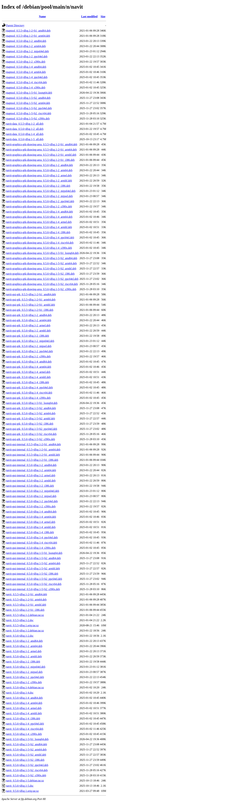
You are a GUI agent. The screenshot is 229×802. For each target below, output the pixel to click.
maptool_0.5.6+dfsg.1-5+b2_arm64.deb (28, 103)
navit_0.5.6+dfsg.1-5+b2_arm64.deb (26, 749)
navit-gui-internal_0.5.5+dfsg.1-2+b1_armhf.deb (33, 454)
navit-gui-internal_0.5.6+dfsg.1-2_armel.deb (30, 475)
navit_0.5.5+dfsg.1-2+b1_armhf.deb (26, 604)
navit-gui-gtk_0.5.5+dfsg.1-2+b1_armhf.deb (30, 304)
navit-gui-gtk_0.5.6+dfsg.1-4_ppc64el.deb (29, 387)
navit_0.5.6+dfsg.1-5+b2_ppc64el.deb (27, 765)
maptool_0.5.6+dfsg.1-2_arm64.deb (26, 46)
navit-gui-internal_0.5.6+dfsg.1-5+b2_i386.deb (32, 573)
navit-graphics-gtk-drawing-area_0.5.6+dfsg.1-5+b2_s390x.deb (41, 289)
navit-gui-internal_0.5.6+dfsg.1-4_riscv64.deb (31, 542)
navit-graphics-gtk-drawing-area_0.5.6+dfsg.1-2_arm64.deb (39, 170)
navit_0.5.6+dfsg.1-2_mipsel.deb (24, 671)
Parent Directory (15, 25)
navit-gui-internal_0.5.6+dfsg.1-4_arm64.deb (31, 516)
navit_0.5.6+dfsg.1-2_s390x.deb (24, 682)
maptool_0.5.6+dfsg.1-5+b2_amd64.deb (28, 97)
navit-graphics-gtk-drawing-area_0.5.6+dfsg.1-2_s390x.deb (39, 206)
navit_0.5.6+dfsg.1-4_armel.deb (23, 708)
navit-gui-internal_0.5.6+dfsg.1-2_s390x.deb (31, 506)
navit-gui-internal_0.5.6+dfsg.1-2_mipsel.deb (31, 496)
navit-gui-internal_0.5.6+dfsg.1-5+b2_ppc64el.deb (34, 578)
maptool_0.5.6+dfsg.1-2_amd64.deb (26, 40)
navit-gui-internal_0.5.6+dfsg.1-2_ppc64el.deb (32, 501)
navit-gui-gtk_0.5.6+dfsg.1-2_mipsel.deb (28, 346)
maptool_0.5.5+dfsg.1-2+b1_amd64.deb (28, 30)
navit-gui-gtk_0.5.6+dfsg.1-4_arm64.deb (28, 366)
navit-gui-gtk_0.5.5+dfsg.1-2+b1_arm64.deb (30, 299)
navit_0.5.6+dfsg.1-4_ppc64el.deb (25, 723)
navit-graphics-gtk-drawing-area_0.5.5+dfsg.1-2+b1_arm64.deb (41, 149)
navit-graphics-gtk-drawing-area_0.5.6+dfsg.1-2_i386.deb (38, 185)
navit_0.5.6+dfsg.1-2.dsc (19, 635)
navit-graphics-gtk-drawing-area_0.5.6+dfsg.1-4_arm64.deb (39, 216)
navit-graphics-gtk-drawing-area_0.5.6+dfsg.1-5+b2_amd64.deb (41, 258)
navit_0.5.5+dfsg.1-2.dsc (19, 620)
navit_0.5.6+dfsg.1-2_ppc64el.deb (25, 677)
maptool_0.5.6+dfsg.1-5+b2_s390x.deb (28, 118)
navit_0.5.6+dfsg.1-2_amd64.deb (24, 640)
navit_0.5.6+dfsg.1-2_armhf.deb (24, 656)
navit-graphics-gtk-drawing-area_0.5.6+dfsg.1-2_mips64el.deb (41, 190)
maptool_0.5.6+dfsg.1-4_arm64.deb (26, 72)
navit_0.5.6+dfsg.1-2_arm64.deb (24, 646)
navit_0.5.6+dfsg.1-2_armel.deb (23, 651)
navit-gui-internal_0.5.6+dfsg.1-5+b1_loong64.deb (34, 553)
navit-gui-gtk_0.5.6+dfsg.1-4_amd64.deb (29, 361)
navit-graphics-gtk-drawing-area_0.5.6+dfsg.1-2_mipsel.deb (39, 196)
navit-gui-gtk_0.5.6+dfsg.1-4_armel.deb (28, 371)
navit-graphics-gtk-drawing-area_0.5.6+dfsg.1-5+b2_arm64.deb (41, 263)
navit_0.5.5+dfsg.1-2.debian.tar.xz (25, 615)
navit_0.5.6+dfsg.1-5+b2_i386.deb (25, 759)
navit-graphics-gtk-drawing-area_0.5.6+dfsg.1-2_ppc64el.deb (40, 201)
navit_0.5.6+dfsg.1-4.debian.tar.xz (25, 687)
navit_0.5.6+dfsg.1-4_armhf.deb (24, 713)
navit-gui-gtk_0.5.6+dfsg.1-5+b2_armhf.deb (30, 418)
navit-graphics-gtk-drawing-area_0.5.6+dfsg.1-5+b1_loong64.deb (42, 253)
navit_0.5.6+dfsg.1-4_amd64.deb (24, 697)
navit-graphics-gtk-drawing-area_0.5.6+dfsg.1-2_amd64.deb (39, 165)
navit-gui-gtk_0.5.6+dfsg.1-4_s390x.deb (28, 397)
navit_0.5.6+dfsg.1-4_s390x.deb (24, 734)
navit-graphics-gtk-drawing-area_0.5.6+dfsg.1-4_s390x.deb (39, 247)
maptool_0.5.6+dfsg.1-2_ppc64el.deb (26, 56)
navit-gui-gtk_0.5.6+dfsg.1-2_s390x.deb (28, 356)
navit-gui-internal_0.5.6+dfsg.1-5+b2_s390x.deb (33, 589)
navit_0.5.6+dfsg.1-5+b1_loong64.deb (27, 739)
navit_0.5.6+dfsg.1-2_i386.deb (23, 661)
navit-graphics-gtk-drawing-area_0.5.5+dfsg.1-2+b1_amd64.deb (41, 144)
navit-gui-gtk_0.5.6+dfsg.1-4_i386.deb (27, 382)
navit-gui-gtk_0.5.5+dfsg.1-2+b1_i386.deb (29, 309)
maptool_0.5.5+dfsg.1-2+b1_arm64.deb (28, 35)
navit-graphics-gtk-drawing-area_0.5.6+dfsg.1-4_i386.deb (38, 232)
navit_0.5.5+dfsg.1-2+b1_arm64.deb (26, 599)
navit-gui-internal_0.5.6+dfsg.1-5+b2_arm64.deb (33, 563)
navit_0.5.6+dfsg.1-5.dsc (19, 785)
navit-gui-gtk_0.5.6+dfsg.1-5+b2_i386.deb (29, 423)
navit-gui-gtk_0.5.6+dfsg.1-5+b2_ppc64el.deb (31, 428)
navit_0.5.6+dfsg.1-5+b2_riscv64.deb (27, 770)
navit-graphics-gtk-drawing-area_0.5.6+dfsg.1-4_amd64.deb (39, 211)
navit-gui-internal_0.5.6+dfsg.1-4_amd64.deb (31, 511)
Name (42, 16)
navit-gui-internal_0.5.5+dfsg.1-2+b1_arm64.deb (33, 449)
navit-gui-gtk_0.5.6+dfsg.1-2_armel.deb (28, 325)
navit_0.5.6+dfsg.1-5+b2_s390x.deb (26, 775)
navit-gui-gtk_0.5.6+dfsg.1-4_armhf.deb (28, 377)
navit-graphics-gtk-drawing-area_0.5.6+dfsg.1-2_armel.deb (39, 175)
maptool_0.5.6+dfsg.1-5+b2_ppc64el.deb (29, 108)
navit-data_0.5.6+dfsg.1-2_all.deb (24, 128)
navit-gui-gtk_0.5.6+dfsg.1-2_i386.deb (27, 335)
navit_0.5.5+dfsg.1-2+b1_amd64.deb (26, 594)
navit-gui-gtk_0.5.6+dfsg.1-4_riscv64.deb (29, 392)
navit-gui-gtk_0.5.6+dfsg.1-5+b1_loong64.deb (31, 403)
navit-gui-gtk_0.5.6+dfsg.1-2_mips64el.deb (30, 340)
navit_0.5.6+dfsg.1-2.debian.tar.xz (25, 630)
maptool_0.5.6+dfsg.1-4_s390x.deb (25, 87)
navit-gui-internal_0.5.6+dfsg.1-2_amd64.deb (31, 465)
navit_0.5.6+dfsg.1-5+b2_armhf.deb (26, 754)
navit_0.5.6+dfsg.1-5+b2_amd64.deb (26, 744)
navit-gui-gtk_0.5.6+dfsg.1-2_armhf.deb (28, 330)
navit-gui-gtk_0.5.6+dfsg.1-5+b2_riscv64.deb (31, 434)
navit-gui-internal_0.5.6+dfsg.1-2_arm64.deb (31, 470)
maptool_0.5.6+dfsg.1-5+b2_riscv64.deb (28, 113)
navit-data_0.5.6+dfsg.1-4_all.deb (24, 134)
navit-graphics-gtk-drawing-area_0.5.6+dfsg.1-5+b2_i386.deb (40, 273)
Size (103, 16)
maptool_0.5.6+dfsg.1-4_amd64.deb (26, 66)
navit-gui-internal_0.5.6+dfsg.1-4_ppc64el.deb (32, 537)
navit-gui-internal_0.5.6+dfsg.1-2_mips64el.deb (32, 490)
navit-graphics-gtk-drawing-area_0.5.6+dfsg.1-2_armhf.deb (39, 180)
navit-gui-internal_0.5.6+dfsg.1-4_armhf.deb (31, 527)
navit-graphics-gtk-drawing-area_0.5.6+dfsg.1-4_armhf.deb (39, 227)
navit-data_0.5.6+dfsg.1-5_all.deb (24, 139)
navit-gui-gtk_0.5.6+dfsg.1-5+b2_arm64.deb (30, 413)
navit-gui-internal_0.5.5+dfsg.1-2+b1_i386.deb (32, 459)
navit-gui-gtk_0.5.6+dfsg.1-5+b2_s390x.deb (30, 439)
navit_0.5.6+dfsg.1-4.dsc (19, 692)
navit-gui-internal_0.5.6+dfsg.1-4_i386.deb (30, 532)
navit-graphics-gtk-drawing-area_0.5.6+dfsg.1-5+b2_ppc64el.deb (42, 278)
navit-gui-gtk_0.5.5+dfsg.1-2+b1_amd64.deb (31, 294)
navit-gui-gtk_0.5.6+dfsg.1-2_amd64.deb (29, 315)
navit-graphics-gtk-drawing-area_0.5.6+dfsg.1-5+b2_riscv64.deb (42, 284)
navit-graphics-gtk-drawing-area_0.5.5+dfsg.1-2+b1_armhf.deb (41, 154)
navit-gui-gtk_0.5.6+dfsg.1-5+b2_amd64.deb (31, 408)
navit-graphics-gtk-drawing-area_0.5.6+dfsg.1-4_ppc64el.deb (40, 237)
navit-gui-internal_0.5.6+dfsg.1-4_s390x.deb (31, 547)
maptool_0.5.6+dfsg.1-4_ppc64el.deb (26, 77)
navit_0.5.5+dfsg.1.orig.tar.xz (22, 625)
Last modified (89, 16)
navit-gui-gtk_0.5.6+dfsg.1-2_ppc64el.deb (29, 351)
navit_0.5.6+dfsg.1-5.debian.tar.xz (25, 780)
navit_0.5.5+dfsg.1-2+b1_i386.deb (25, 609)
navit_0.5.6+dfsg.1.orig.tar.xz (22, 790)
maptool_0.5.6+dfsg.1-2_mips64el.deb (27, 51)
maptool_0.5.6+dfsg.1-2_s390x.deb (25, 61)
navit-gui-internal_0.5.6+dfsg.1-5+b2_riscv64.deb (33, 584)
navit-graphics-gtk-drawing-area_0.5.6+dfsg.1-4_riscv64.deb (39, 242)
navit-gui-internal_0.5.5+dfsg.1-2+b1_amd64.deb (33, 444)
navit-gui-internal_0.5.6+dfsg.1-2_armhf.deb (31, 480)
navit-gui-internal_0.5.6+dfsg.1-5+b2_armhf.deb (33, 568)
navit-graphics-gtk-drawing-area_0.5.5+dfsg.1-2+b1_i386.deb (40, 159)
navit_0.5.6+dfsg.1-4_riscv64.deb (24, 728)
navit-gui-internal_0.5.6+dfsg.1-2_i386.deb (30, 485)
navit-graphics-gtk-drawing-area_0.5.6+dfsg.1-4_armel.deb (39, 221)
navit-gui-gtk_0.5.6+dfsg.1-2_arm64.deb (28, 320)
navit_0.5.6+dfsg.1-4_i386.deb (23, 718)
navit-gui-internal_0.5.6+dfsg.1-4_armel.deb (30, 521)
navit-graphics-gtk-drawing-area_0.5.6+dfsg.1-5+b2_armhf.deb (41, 268)
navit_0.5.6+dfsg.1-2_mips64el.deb (25, 666)
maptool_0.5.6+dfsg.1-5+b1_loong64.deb (29, 92)
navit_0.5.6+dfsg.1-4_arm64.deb (24, 702)
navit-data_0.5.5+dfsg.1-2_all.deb (24, 123)
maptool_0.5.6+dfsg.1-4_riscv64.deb (26, 82)
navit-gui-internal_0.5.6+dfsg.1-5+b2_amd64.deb (33, 558)
